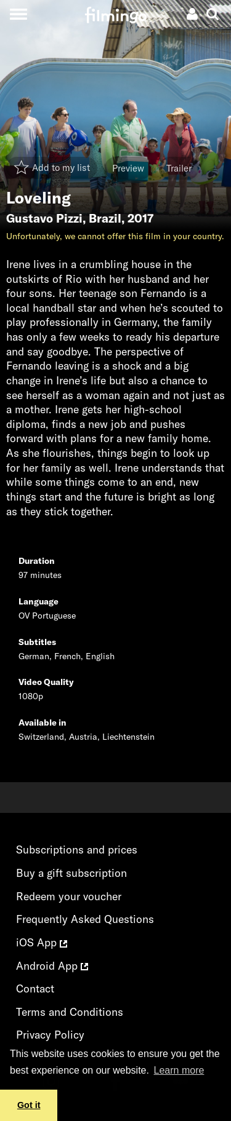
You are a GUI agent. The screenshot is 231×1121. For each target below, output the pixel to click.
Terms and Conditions (69, 1012)
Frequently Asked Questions (85, 919)
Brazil (105, 218)
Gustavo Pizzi (44, 218)
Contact (35, 988)
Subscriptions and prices (76, 849)
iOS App (41, 942)
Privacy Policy (50, 1035)
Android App (52, 966)
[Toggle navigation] (18, 14)
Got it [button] (29, 1105)
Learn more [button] (179, 1070)
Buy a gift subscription (71, 873)
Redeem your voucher (68, 896)
